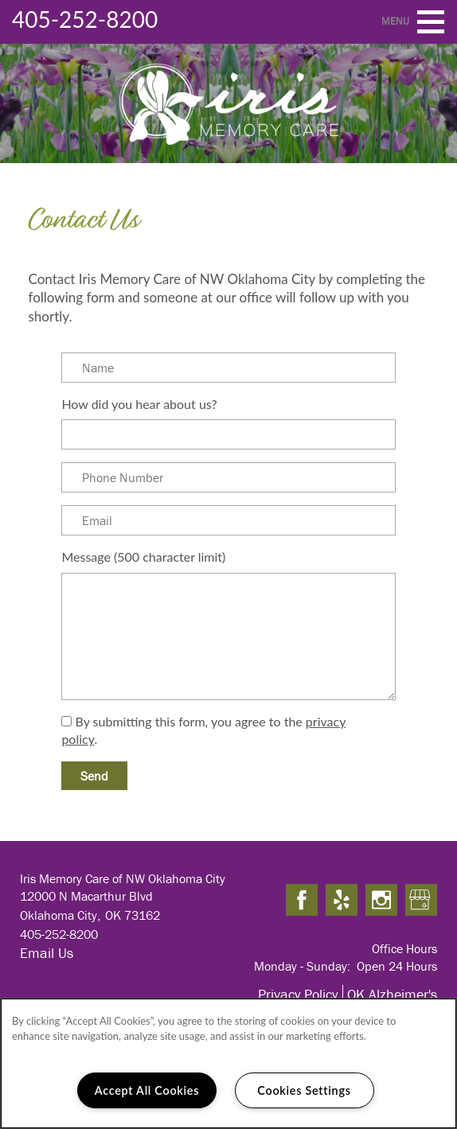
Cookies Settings (303, 1090)
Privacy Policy (298, 994)
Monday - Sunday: (302, 966)
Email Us (46, 953)
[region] (228, 1063)
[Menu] (430, 22)
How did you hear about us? (139, 403)
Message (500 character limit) (143, 556)
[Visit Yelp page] (341, 900)
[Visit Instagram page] (381, 900)
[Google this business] (421, 900)
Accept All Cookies (147, 1090)
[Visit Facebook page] (302, 900)
